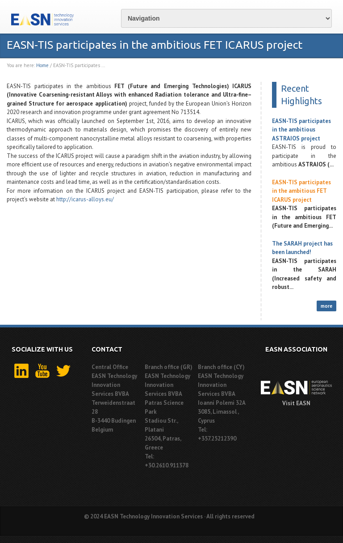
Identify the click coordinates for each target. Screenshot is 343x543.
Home (42, 65)
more (326, 306)
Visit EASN (296, 403)
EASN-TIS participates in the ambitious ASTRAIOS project (301, 129)
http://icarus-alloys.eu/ (85, 199)
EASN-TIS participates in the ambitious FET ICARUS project (301, 191)
